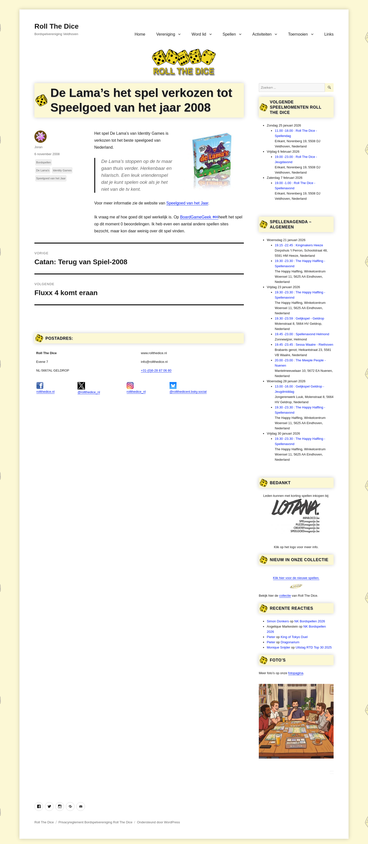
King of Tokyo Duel (294, 637)
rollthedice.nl (45, 387)
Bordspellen (43, 162)
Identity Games (62, 170)
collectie (285, 595)
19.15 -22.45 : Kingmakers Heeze (299, 245)
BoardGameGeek (196, 217)
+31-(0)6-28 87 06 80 (156, 370)
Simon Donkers (278, 621)
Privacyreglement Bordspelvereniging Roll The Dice (95, 822)
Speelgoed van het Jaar (187, 203)
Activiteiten (262, 34)
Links (329, 34)
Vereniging (165, 34)
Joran (38, 147)
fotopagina (295, 673)
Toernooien (298, 34)
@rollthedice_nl (89, 388)
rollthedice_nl (136, 387)
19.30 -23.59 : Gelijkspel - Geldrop (299, 318)
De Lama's (42, 170)
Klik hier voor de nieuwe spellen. (296, 578)
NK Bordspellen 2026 (309, 621)
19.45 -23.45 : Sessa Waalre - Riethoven (304, 344)
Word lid (198, 34)
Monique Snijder (278, 647)
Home (140, 34)
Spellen (229, 34)
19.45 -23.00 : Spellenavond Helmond (302, 334)
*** (332, 772)
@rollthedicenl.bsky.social (188, 387)
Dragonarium (290, 642)
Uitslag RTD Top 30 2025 (314, 647)
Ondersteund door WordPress (158, 822)
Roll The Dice (56, 26)
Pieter (271, 637)
